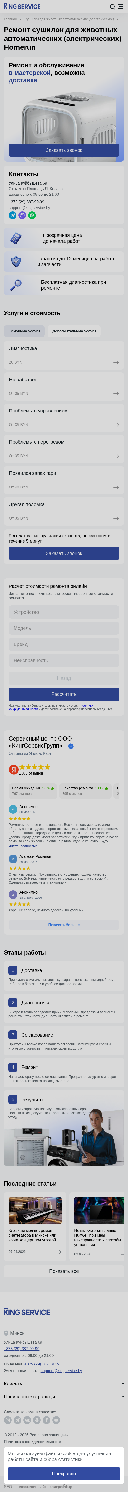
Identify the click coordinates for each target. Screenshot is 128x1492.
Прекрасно (64, 1473)
